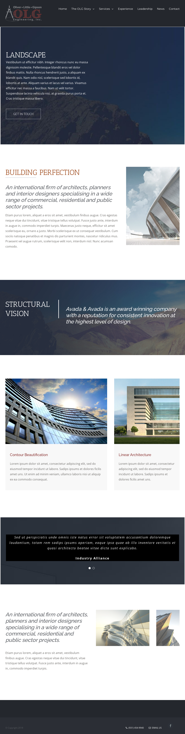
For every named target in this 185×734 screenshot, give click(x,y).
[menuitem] (65, 9)
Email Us (155, 727)
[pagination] (90, 568)
